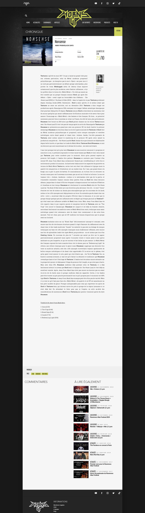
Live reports (86, 24)
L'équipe (56, 504)
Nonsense (38, 374)
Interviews (97, 24)
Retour (117, 31)
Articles (57, 24)
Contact (56, 508)
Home (28, 24)
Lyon (33, 374)
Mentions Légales (59, 499)
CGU (55, 501)
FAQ (55, 506)
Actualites (37, 24)
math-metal (44, 374)
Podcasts (107, 24)
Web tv (116, 24)
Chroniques (47, 24)
